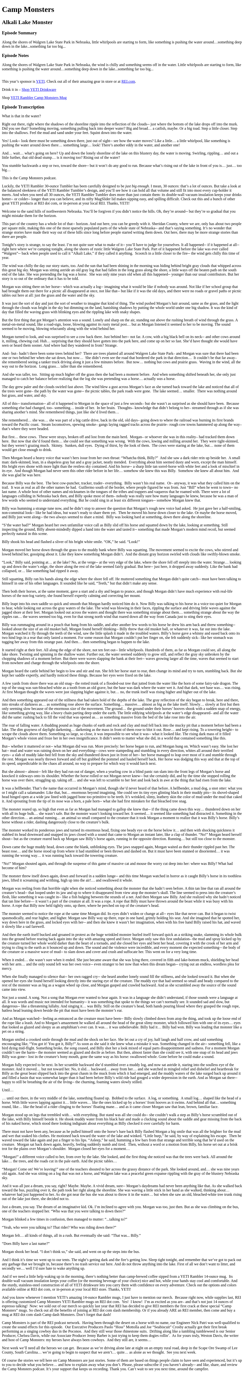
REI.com (128, 81)
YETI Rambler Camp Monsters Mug (38, 98)
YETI (40, 81)
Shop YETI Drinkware (39, 89)
